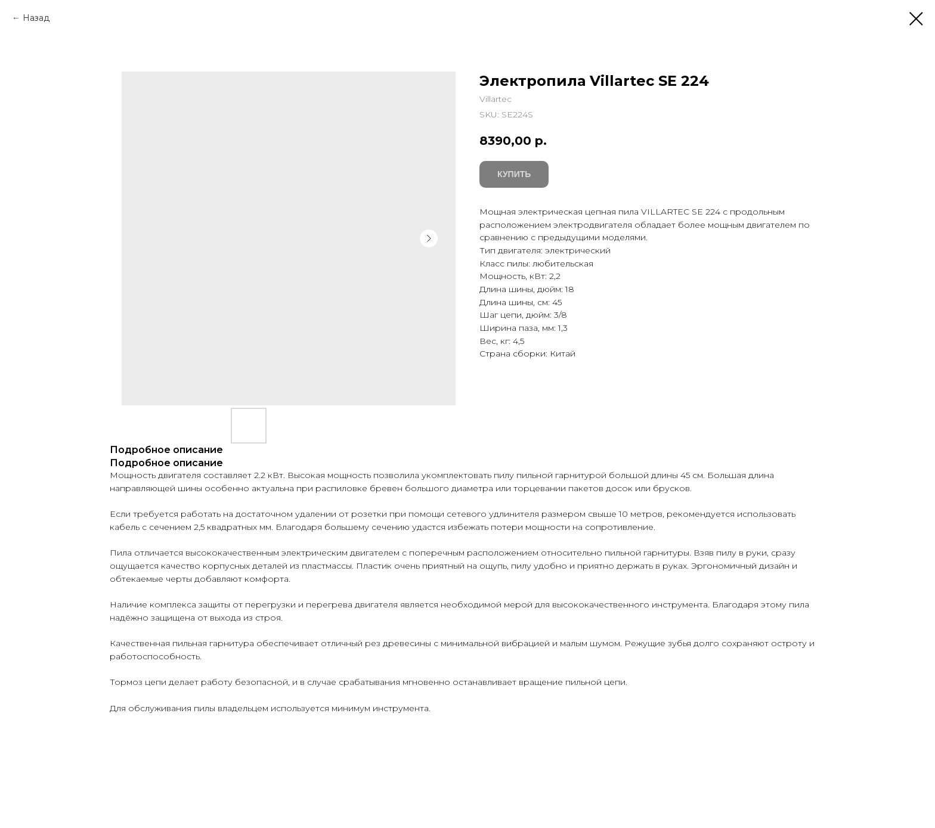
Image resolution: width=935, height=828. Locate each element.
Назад (36, 18)
